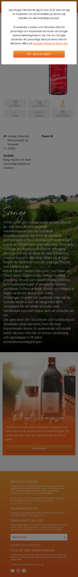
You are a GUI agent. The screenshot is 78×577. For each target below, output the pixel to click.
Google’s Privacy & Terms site (50, 43)
